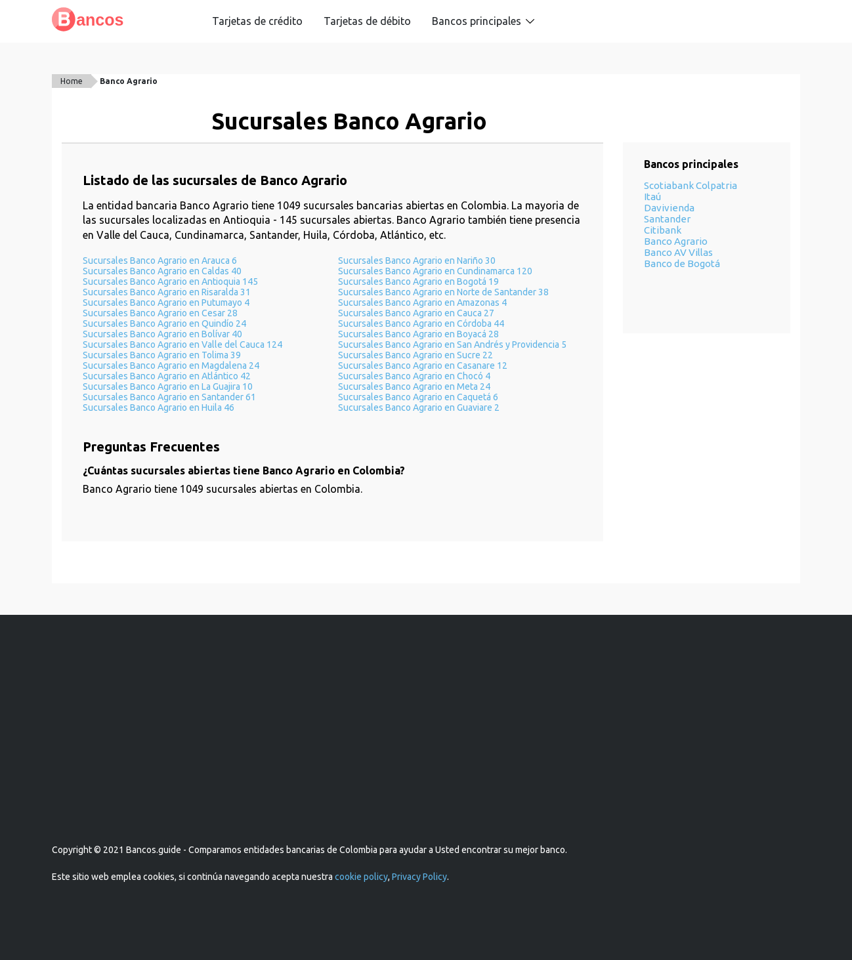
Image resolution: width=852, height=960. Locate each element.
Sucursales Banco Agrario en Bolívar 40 (162, 334)
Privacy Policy (419, 876)
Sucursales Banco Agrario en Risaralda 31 (167, 292)
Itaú (652, 196)
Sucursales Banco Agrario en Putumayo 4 (166, 302)
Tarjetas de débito (367, 21)
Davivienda (669, 207)
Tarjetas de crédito (257, 21)
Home (71, 81)
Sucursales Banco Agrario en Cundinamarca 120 (435, 271)
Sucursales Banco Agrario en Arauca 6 (160, 260)
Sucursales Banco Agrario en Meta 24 (414, 386)
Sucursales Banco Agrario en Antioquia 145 (170, 281)
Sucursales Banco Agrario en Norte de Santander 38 (443, 292)
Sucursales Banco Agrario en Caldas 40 (162, 271)
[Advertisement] (426, 745)
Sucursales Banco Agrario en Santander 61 (169, 397)
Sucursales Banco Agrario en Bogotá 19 (418, 281)
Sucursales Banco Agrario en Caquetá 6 (418, 397)
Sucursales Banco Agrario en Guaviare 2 (419, 407)
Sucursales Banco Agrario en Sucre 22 (415, 355)
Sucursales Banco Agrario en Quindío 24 (164, 323)
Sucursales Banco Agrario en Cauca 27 (416, 313)
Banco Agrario (129, 81)
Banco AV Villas (678, 252)
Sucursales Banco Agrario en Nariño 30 (417, 260)
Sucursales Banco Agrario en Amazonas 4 (422, 302)
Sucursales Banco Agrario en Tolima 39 (162, 355)
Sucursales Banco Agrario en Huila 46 (158, 407)
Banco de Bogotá (682, 263)
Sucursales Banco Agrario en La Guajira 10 (168, 386)
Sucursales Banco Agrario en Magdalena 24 (171, 365)
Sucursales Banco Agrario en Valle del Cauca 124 (182, 344)
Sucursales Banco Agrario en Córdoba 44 (421, 323)
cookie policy (361, 876)
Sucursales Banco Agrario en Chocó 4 (414, 376)
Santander (667, 218)
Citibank (662, 230)
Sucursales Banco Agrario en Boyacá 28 (418, 334)
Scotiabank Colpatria (690, 185)
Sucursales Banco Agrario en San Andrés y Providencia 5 (452, 344)
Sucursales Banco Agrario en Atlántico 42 (167, 376)
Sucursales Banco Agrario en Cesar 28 (160, 313)
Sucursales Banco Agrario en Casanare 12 (422, 365)
